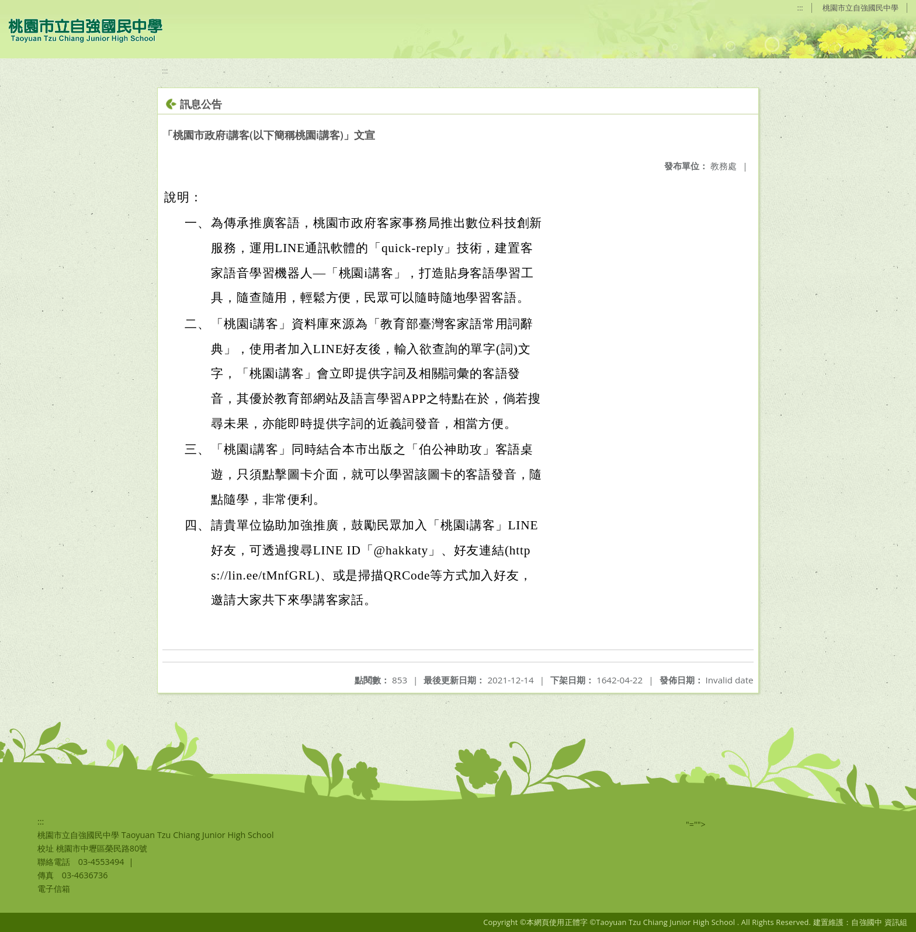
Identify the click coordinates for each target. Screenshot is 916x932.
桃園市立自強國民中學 (860, 7)
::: (800, 7)
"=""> (696, 824)
